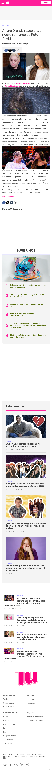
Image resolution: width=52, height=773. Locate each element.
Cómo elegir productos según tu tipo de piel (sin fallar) (27, 295)
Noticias (5, 25)
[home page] (7, 2)
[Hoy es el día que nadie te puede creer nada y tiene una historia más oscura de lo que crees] (26, 548)
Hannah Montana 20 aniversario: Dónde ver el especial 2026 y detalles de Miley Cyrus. (24, 655)
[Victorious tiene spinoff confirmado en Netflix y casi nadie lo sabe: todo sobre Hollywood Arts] (9, 598)
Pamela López (20, 449)
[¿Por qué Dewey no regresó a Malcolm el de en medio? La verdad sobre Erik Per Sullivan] (26, 506)
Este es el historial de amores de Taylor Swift (26, 305)
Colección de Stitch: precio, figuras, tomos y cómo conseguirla (28, 286)
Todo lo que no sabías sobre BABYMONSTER (22, 315)
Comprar (46, 3)
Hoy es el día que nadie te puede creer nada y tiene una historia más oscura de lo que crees (26, 568)
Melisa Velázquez (23, 44)
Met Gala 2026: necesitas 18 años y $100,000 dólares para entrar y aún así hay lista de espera (28, 325)
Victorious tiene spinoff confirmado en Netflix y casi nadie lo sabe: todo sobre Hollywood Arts (24, 602)
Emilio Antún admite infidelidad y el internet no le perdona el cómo (23, 445)
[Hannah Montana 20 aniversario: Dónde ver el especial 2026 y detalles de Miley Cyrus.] (9, 651)
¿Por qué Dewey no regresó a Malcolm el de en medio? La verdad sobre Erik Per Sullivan (26, 526)
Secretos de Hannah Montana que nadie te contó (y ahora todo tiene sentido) (32, 637)
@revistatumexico (9, 196)
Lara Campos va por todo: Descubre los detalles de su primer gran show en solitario (32, 620)
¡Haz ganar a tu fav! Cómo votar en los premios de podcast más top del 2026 (25, 484)
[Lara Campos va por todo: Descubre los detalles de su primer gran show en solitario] (9, 617)
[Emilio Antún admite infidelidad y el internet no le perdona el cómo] (26, 426)
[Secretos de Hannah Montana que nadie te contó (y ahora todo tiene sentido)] (9, 634)
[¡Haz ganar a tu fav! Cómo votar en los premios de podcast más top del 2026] (26, 466)
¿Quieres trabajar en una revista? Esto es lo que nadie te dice (28, 336)
